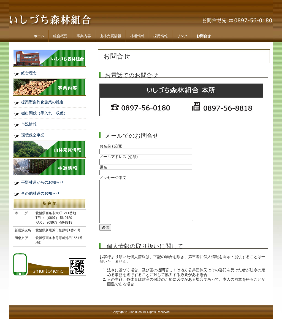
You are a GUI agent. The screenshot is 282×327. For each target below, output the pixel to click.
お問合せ (203, 36)
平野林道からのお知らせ (42, 182)
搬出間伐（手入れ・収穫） (44, 113)
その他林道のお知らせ (40, 193)
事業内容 (84, 36)
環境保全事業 (32, 135)
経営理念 (29, 73)
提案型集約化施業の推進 (42, 102)
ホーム (39, 36)
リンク (182, 36)
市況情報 (29, 124)
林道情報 (137, 36)
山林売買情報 (110, 36)
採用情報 (160, 36)
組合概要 (60, 36)
